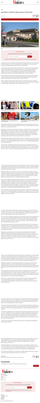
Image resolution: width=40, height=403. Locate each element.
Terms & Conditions (4, 375)
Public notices (3, 379)
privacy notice (34, 59)
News (2, 9)
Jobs (1, 378)
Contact (2, 376)
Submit (29, 56)
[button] (2, 2)
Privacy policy (3, 377)
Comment (36, 365)
